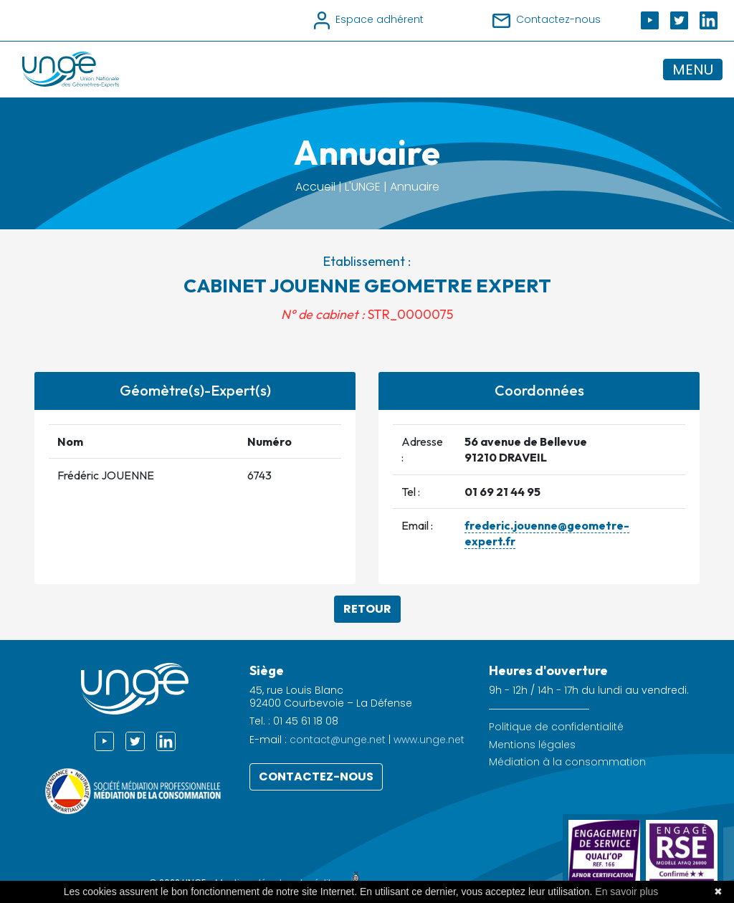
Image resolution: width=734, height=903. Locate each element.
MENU (692, 69)
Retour (367, 609)
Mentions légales (532, 745)
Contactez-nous (316, 776)
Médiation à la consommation (567, 762)
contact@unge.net (338, 739)
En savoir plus (626, 891)
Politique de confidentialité (556, 727)
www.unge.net (429, 739)
